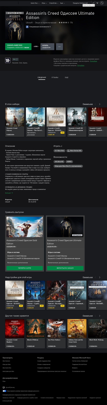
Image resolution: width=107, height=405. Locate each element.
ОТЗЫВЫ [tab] (55, 77)
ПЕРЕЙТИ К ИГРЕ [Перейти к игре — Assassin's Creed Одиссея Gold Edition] (24, 268)
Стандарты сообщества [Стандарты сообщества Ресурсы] (43, 368)
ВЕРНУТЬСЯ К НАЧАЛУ (65, 268)
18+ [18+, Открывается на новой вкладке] (15, 59)
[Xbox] (24, 3)
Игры (43, 3)
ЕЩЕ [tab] (66, 77)
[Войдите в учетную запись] (101, 3)
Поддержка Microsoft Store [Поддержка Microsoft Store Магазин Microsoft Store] (79, 364)
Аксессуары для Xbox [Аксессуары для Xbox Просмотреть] (8, 371)
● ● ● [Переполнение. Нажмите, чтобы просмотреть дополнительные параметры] (59, 46)
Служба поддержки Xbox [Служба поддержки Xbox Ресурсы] (44, 361)
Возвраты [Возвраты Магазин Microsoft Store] (74, 368)
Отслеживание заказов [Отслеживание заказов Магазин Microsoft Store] (78, 371)
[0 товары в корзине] (97, 2)
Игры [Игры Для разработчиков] (4, 381)
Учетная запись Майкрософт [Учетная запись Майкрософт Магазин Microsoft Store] (80, 361)
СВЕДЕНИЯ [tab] (42, 77)
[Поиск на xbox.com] (93, 2)
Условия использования (47, 397)
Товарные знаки (60, 397)
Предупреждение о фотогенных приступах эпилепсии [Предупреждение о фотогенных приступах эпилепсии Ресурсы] (51, 371)
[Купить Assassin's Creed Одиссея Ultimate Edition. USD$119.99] (47, 46)
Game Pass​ (34, 3)
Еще (61, 3)
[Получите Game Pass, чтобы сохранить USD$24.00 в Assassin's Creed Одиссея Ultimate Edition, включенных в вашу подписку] (18, 46)
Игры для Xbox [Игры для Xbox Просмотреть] (6, 364)
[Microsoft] (10, 3)
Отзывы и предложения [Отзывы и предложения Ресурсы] (43, 364)
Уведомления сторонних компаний (77, 397)
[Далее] (99, 104)
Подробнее (93, 61)
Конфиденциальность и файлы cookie (27, 397)
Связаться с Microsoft (8, 397)
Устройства (53, 3)
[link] (14, 122)
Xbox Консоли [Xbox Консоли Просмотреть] (6, 361)
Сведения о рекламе (95, 397)
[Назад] (95, 104)
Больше (9, 193)
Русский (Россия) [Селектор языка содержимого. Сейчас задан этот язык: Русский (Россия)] (10, 387)
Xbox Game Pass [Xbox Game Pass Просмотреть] (7, 368)
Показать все (88, 104)
